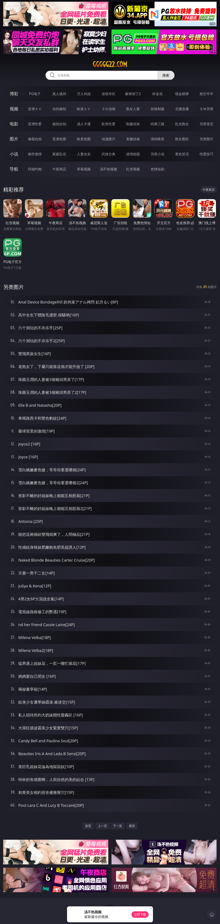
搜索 (165, 75)
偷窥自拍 (35, 139)
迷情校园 (133, 154)
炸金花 (157, 93)
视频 (14, 109)
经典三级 (157, 124)
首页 (88, 826)
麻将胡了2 (133, 93)
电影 (14, 124)
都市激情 (35, 154)
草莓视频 (84, 169)
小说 (14, 154)
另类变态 (206, 124)
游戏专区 (108, 93)
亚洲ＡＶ (35, 108)
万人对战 (84, 93)
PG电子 (34, 93)
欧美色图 (84, 139)
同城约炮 (35, 169)
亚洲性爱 (35, 124)
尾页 (132, 826)
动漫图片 (108, 139)
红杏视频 (133, 169)
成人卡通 (84, 124)
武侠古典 (108, 154)
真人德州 (59, 93)
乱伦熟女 (182, 124)
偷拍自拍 (59, 124)
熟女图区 (182, 139)
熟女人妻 (133, 108)
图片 (14, 139)
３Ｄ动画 (108, 108)
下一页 (117, 826)
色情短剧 (157, 169)
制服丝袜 (133, 124)
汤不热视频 (108, 169)
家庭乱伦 (59, 154)
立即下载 (140, 914)
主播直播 (182, 108)
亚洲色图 (59, 139)
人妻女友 (84, 154)
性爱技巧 (206, 154)
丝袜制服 (157, 108)
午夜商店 (59, 169)
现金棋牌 (182, 93)
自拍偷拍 (59, 108)
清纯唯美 (157, 139)
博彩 (14, 94)
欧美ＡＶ (84, 108)
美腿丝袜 (133, 139)
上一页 (102, 826)
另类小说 (157, 154)
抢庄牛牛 (206, 93)
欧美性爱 (108, 124)
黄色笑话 (182, 154)
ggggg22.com (110, 64)
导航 (14, 169)
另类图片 (206, 139)
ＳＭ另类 (206, 108)
